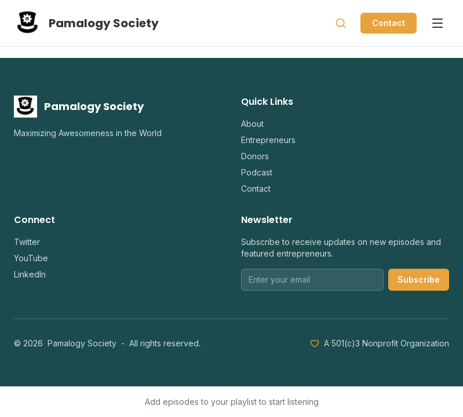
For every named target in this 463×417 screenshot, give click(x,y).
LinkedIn (30, 274)
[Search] (340, 23)
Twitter (27, 242)
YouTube (31, 258)
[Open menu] (437, 23)
